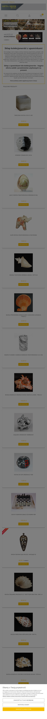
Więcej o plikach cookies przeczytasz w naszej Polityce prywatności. (19, 696)
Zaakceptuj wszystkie (23, 709)
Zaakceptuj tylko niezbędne (23, 700)
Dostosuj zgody (23, 704)
